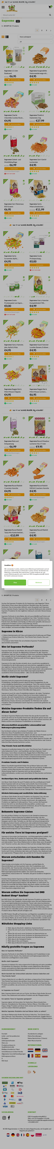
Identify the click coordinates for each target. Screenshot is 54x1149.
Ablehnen (38, 582)
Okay (15, 582)
